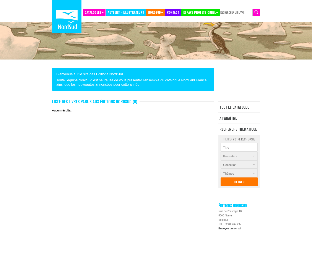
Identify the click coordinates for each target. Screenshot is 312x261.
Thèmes (228, 173)
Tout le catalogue (234, 107)
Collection (229, 165)
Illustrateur (230, 156)
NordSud (154, 12)
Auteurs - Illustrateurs (126, 12)
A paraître (228, 118)
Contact (173, 12)
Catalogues (93, 12)
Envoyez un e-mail (229, 228)
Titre (226, 147)
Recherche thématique (238, 129)
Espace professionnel (199, 12)
